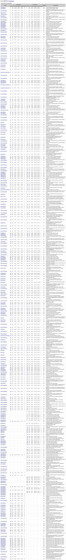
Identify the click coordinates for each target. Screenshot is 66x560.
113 (10, 236)
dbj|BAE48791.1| (3, 453)
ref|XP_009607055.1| (4, 10)
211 (27, 460)
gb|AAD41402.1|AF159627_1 (5, 87)
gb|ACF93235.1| (3, 37)
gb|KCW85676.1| (3, 176)
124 (27, 201)
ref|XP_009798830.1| (4, 236)
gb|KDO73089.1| (3, 369)
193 (27, 449)
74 (10, 122)
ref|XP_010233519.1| (4, 263)
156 (27, 261)
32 (10, 84)
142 (10, 256)
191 (10, 259)
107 (10, 162)
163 (27, 329)
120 (10, 147)
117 (10, 234)
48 (10, 37)
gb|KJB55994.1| (3, 137)
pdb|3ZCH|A (3, 432)
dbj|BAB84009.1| (3, 374)
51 (10, 114)
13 (10, 19)
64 (10, 164)
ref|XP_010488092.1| (4, 385)
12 (10, 17)
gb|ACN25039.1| (3, 463)
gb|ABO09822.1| (3, 505)
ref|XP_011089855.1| (4, 167)
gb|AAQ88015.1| (3, 112)
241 (27, 491)
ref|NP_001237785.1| (4, 300)
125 (10, 312)
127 (10, 174)
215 (10, 363)
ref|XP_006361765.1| (4, 254)
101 (27, 106)
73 (10, 280)
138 (27, 234)
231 (27, 373)
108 (27, 144)
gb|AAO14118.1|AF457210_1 (5, 189)
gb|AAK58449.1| (3, 206)
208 (10, 350)
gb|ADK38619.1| (3, 436)
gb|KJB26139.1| (3, 222)
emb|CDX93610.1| (3, 373)
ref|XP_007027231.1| (4, 394)
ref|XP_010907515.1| (4, 185)
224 (10, 327)
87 (10, 496)
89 (10, 498)
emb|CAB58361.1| (3, 81)
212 (27, 370)
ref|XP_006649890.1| (4, 427)
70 (10, 101)
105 (27, 185)
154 (27, 236)
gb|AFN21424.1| (3, 276)
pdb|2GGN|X (3, 434)
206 (27, 335)
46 (10, 486)
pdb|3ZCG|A (3, 437)
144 (27, 341)
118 (10, 189)
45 (10, 112)
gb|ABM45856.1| (3, 204)
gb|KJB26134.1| (3, 475)
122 (27, 151)
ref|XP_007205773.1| (4, 388)
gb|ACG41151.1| (3, 174)
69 (10, 140)
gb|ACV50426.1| (3, 357)
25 (10, 48)
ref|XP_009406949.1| (4, 212)
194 (27, 276)
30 (10, 75)
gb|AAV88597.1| (3, 493)
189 (10, 329)
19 (10, 454)
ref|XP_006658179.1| (4, 140)
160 (27, 315)
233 (27, 302)
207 (27, 457)
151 (27, 440)
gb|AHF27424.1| (3, 303)
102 (27, 172)
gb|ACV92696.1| (3, 376)
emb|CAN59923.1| (3, 359)
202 (10, 331)
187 (27, 374)
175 (27, 300)
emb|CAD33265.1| (3, 454)
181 (10, 284)
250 (27, 280)
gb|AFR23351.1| (3, 449)
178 (10, 225)
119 (27, 216)
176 (27, 344)
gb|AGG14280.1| (3, 48)
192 (27, 376)
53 (10, 81)
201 (10, 352)
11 (10, 421)
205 (27, 265)
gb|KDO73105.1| (3, 440)
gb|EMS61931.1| (3, 361)
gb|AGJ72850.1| (3, 144)
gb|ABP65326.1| (3, 175)
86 (10, 124)
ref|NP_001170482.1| (4, 239)
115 (27, 196)
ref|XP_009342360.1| (4, 365)
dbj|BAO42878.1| (3, 482)
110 (10, 196)
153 (10, 182)
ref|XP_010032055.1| (4, 484)
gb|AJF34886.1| (3, 156)
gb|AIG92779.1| (3, 214)
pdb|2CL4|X (2, 368)
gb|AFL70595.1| (3, 295)
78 (10, 156)
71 (10, 117)
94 (10, 99)
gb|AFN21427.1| (3, 312)
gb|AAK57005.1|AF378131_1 (5, 335)
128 (27, 164)
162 (10, 254)
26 (10, 69)
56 (10, 158)
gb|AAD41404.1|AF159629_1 (5, 72)
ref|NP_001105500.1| (4, 191)
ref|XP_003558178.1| (4, 315)
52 (10, 151)
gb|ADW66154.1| (3, 414)
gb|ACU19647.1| (3, 302)
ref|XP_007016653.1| (4, 164)
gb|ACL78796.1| (3, 292)
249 (27, 339)
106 (10, 201)
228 (10, 292)
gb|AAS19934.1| (3, 127)
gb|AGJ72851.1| (3, 105)
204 (27, 274)
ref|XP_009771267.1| (4, 14)
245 (10, 385)
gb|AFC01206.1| (3, 506)
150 (10, 288)
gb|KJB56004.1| (3, 321)
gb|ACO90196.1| (3, 257)
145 (10, 233)
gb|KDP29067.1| (3, 363)
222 (10, 357)
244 (10, 406)
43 (10, 34)
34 (10, 80)
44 (10, 42)
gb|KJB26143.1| (3, 194)
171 (27, 248)
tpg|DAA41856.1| (3, 184)
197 (10, 370)
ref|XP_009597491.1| (4, 17)
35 (10, 87)
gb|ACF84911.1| (3, 425)
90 (10, 184)
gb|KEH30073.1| (3, 416)
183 (27, 310)
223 (10, 388)
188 (10, 313)
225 (10, 381)
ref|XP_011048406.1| (4, 265)
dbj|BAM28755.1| (3, 82)
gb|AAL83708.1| (3, 21)
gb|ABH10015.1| (3, 478)
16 (10, 28)
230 (27, 406)
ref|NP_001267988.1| (4, 271)
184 (10, 297)
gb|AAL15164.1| (3, 492)
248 (10, 409)
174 (10, 216)
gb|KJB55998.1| (3, 496)
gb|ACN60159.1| (3, 80)
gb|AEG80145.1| (3, 259)
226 (27, 282)
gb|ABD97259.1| (3, 16)
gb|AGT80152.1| (3, 8)
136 (10, 243)
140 (27, 184)
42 (10, 78)
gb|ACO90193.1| (3, 113)
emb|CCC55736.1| (3, 470)
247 (10, 361)
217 (27, 303)
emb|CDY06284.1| (3, 408)
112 (27, 170)
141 (27, 176)
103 (10, 172)
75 (10, 173)
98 (10, 258)
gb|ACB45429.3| (3, 60)
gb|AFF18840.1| (3, 487)
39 (10, 113)
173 (27, 436)
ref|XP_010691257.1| (4, 50)
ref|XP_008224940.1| (4, 114)
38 (10, 53)
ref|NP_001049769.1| (4, 466)
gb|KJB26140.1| (3, 282)
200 (27, 258)
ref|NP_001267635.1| (4, 75)
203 (10, 354)
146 (27, 313)
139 (27, 361)
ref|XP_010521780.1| (4, 182)
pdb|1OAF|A (3, 352)
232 (10, 398)
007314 (4, 3)
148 (10, 333)
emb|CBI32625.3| (3, 273)
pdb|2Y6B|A (2, 329)
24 (10, 66)
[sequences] (11, 1)
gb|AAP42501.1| (3, 7)
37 (10, 105)
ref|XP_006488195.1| (4, 341)
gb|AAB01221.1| (3, 234)
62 (10, 82)
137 (10, 134)
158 (27, 290)
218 (27, 463)
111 (10, 248)
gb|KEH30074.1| (3, 158)
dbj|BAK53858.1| (3, 411)
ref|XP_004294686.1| (4, 90)
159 (27, 350)
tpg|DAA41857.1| (3, 132)
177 (27, 263)
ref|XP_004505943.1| (4, 160)
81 (10, 154)
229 (27, 337)
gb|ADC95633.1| (3, 157)
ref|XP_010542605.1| (4, 101)
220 (27, 348)
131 (27, 222)
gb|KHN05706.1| (3, 235)
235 (27, 312)
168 (27, 317)
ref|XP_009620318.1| (4, 288)
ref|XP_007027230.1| (4, 331)
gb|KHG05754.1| (3, 309)
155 (27, 288)
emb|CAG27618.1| (3, 429)
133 (10, 178)
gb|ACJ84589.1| (3, 100)
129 (10, 127)
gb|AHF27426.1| (3, 274)
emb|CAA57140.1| (3, 22)
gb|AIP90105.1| (3, 339)
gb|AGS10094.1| (3, 444)
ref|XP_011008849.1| (4, 147)
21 (10, 23)
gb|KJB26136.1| (3, 66)
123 (10, 282)
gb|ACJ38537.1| (3, 308)
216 (10, 383)
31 (10, 106)
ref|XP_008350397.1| (4, 479)
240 (10, 257)
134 (27, 173)
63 (10, 475)
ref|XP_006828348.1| (4, 248)
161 (10, 271)
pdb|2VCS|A (3, 439)
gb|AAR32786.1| (3, 383)
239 (10, 245)
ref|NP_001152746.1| (4, 225)
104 (27, 189)
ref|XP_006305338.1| (4, 216)
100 (10, 500)
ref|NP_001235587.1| (4, 201)
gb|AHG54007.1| (3, 241)
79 (10, 137)
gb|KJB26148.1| (3, 507)
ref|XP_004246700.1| (4, 170)
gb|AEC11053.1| (3, 421)
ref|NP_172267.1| (3, 268)
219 (27, 333)
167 (10, 210)
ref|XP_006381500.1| (4, 337)
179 (10, 219)
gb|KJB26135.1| (3, 154)
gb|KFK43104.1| (3, 481)
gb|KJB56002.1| (3, 280)
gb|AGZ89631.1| (3, 24)
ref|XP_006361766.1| (4, 310)
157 (10, 348)
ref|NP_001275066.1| (4, 39)
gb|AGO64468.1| (3, 486)
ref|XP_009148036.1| (4, 447)
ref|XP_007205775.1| (4, 151)
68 (10, 176)
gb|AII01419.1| (3, 256)
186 (10, 295)
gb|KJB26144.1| (3, 498)
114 (27, 175)
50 (10, 144)
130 (10, 206)
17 (10, 49)
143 (10, 191)
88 (10, 107)
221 (27, 398)
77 (10, 212)
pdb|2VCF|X (3, 354)
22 (10, 60)
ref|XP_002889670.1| (4, 297)
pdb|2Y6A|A (3, 350)
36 (10, 30)
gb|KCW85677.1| (3, 490)
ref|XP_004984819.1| (4, 180)
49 (10, 472)
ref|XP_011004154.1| (4, 293)
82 (10, 494)
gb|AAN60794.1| (3, 370)
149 (10, 290)
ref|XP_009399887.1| (4, 117)
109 (27, 214)
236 (10, 373)
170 (10, 268)
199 (27, 278)
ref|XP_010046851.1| (4, 460)
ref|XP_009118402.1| (4, 381)
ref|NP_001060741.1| (4, 327)
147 (27, 273)
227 (27, 404)
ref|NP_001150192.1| (4, 219)
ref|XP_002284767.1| (4, 245)
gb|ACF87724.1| (3, 139)
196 (27, 385)
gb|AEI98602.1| (3, 313)
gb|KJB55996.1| (3, 423)
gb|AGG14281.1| (3, 145)
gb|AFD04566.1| (3, 491)
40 (10, 50)
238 (27, 481)
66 (10, 493)
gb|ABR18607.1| (3, 172)
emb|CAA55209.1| (3, 462)
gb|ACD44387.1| (3, 488)
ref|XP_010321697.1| (4, 34)
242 (27, 492)
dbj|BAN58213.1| (3, 36)
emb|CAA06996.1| (3, 428)
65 (10, 145)
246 (10, 400)
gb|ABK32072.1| (3, 99)
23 (10, 36)
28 (10, 90)
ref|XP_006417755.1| (4, 344)
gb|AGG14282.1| (3, 450)
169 (27, 212)
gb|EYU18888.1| (3, 126)
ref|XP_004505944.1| (4, 228)
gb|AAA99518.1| (3, 207)
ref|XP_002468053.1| (4, 284)
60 (10, 490)
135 (27, 243)
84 (10, 170)
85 (10, 175)
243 (27, 402)
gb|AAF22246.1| (3, 49)
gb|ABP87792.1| (3, 59)
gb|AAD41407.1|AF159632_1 (5, 84)
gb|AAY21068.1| (3, 23)
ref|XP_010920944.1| (4, 402)
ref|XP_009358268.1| (4, 78)
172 (27, 194)
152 (10, 157)
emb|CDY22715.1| (3, 398)
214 (27, 368)
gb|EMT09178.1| (3, 124)
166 (10, 167)
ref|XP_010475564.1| (4, 400)
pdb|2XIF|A (2, 317)
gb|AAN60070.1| (3, 494)
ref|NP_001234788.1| (4, 42)
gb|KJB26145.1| (3, 290)
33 (10, 39)
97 (10, 194)
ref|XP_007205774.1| (4, 472)
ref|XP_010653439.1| (4, 348)
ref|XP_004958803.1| (4, 500)
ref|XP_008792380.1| (4, 252)
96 (10, 228)
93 (10, 139)
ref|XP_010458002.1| (4, 404)
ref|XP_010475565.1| (4, 409)
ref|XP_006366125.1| (4, 28)
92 (10, 160)
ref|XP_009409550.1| (4, 243)
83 (10, 180)
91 (10, 132)
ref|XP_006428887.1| (4, 391)
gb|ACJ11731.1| (3, 196)
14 (10, 24)
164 (10, 252)
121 (10, 263)
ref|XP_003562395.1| (4, 261)
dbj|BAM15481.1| (3, 30)
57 (10, 100)
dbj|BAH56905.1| (3, 441)
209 (27, 381)
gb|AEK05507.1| (3, 415)
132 (27, 239)
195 (27, 293)
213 (10, 324)
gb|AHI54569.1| (3, 27)
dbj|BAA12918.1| (3, 12)
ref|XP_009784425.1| (4, 19)
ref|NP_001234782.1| (4, 53)
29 (10, 59)
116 (10, 185)
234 (10, 391)
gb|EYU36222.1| (3, 134)
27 (10, 72)
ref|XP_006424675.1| (4, 324)
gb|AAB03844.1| (3, 173)
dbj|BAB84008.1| (3, 457)
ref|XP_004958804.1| (4, 162)
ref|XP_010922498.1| (4, 31)
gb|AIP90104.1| (3, 233)
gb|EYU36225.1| (3, 178)
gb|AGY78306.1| (3, 258)
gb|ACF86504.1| (3, 418)
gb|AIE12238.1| (3, 278)
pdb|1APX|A (3, 122)
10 (10, 22)
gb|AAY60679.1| (3, 476)
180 (10, 241)
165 (27, 365)
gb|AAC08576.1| (3, 107)
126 (27, 235)
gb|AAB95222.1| (3, 69)
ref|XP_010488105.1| (4, 406)
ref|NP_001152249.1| (4, 210)
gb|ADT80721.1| (3, 106)
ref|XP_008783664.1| (4, 62)
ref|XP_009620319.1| (4, 333)
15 (10, 62)
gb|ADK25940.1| (3, 420)
